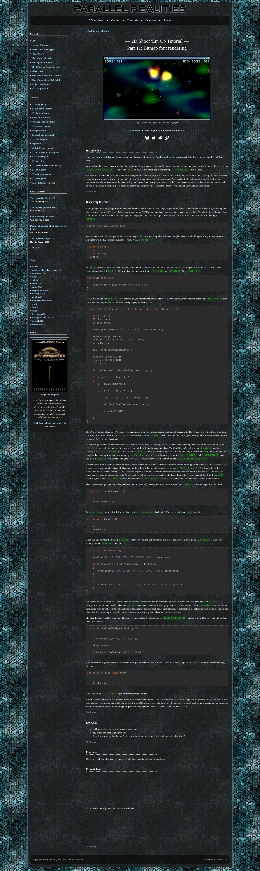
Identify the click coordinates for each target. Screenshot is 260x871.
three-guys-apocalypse (42, 317)
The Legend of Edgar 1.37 (42, 238)
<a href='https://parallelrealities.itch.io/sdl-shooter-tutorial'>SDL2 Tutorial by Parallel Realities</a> (134, 784)
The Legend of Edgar (41, 62)
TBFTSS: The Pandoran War (45, 67)
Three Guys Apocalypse (42, 49)
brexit (34, 276)
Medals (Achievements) (42, 148)
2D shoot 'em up (39, 104)
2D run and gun (39, 139)
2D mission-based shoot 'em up (46, 165)
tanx (33, 310)
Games (115, 20)
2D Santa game (38, 169)
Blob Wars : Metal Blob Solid (45, 80)
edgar (34, 283)
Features (150, 20)
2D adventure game (40, 126)
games (34, 287)
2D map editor (38, 161)
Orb (33, 40)
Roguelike (36, 143)
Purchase (180, 130)
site (33, 307)
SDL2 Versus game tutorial (43, 216)
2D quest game (38, 178)
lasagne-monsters (39, 290)
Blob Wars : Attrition (41, 58)
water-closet (37, 324)
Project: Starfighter (40, 84)
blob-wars (36, 273)
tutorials (35, 321)
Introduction (135, 130)
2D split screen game (41, 174)
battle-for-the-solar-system (44, 270)
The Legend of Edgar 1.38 (42, 198)
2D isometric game (40, 156)
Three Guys (37, 71)
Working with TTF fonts (43, 121)
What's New (96, 20)
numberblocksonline (41, 300)
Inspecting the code (153, 130)
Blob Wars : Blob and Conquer (46, 75)
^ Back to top (91, 191)
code (33, 280)
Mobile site (130, 867)
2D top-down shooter (41, 108)
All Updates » (35, 248)
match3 (35, 297)
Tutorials (132, 20)
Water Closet (37, 53)
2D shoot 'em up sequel (42, 135)
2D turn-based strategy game (45, 152)
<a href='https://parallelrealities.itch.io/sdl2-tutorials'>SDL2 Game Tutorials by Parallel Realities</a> (134, 822)
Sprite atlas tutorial (40, 117)
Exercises (169, 130)
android (35, 266)
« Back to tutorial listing (97, 31)
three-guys (36, 314)
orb (33, 304)
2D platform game (40, 113)
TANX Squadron (39, 88)
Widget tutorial (38, 130)
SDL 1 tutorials (38, 182)
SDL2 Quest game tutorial (43, 207)
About (167, 20)
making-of (36, 293)
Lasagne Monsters (40, 45)
